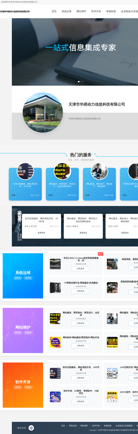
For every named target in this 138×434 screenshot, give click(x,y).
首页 (54, 11)
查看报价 (41, 233)
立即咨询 (80, 269)
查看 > (14, 195)
